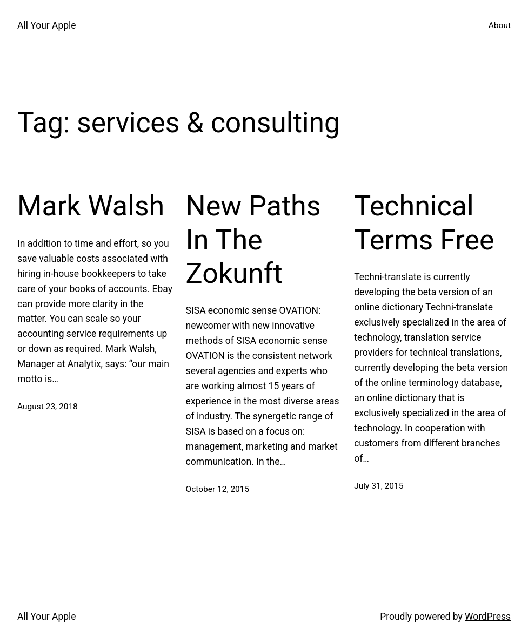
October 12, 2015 (218, 489)
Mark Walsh (90, 205)
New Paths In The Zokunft (253, 239)
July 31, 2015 (378, 486)
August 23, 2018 (47, 406)
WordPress (488, 616)
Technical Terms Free (424, 222)
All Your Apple (46, 25)
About (500, 25)
